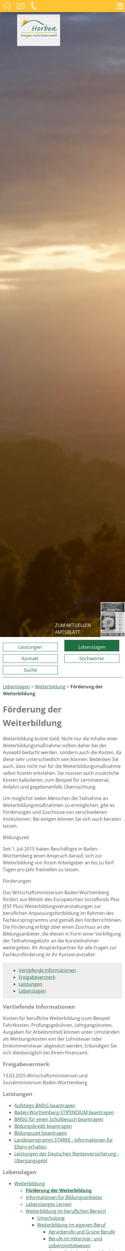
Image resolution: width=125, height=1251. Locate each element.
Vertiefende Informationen (47, 970)
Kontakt (30, 658)
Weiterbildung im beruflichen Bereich (66, 1211)
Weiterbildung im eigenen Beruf (71, 1225)
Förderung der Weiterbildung (59, 1190)
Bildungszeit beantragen (40, 1133)
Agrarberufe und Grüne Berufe (82, 1232)
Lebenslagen (92, 647)
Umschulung (51, 1218)
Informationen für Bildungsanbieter (64, 1197)
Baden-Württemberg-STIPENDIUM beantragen (64, 1112)
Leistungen (30, 647)
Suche (30, 670)
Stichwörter (91, 658)
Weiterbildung (50, 686)
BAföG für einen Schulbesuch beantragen (58, 1119)
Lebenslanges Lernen (49, 1204)
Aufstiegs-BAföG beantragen (44, 1105)
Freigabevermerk (37, 977)
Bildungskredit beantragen (43, 1126)
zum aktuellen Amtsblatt (73, 628)
